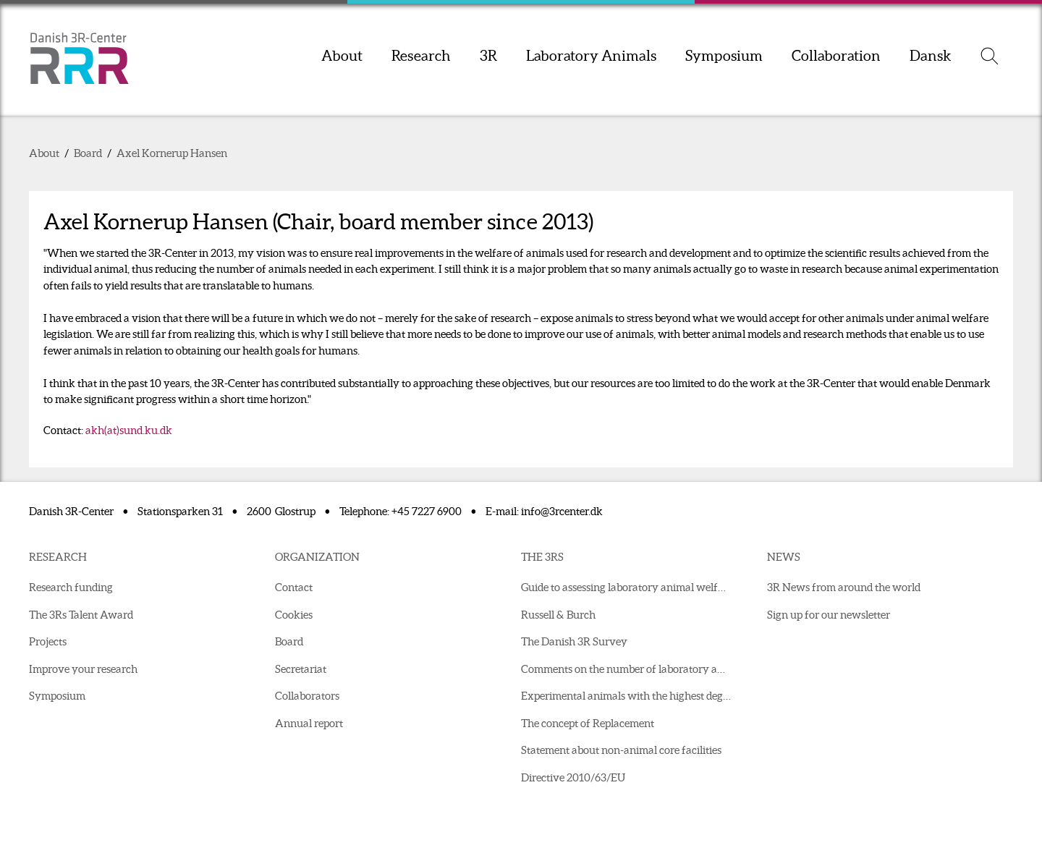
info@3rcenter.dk (562, 511)
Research (421, 56)
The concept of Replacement (587, 723)
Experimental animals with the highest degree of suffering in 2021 (629, 696)
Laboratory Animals (591, 56)
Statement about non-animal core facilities (621, 750)
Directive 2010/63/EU (573, 777)
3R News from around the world (843, 587)
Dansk (931, 56)
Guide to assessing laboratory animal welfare (627, 587)
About (342, 56)
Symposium (724, 56)
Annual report (309, 723)
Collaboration (836, 56)
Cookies (294, 614)
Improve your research (83, 669)
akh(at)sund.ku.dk (128, 430)
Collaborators (307, 696)
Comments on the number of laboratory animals (629, 669)
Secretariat (300, 669)
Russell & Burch (558, 614)
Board (88, 153)
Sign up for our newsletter (828, 614)
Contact (294, 587)
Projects (48, 641)
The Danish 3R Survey (574, 641)
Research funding (71, 587)
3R (488, 56)
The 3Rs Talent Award (81, 614)
